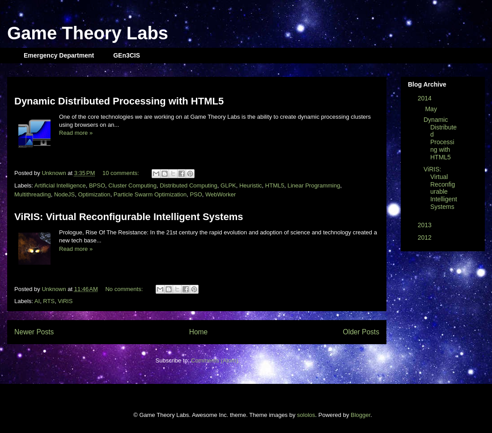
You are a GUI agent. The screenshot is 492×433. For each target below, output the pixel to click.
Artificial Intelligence (60, 185)
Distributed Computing (188, 185)
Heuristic (250, 185)
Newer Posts (34, 332)
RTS (49, 301)
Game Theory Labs (87, 33)
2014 (425, 98)
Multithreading (32, 194)
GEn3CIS (126, 55)
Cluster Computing (132, 185)
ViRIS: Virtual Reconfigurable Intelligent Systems (128, 216)
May (431, 108)
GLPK (228, 185)
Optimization (94, 194)
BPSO (97, 185)
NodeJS (64, 194)
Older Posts (361, 332)
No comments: (124, 289)
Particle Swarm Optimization (150, 194)
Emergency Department (59, 55)
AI (37, 301)
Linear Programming (314, 185)
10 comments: (121, 173)
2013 (425, 225)
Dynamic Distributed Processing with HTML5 (119, 101)
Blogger (360, 415)
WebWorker (220, 194)
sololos (306, 415)
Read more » (76, 132)
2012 (425, 237)
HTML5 (274, 185)
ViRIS (65, 301)
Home (198, 332)
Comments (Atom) (214, 360)
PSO (196, 194)
